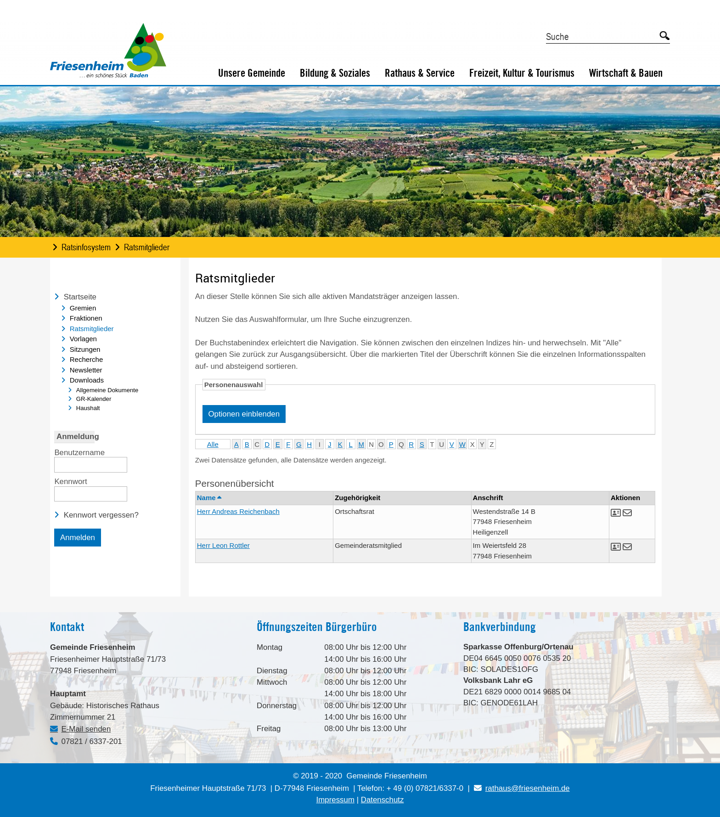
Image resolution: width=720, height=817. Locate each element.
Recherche (86, 359)
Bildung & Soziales (335, 73)
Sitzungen (85, 349)
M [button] (362, 444)
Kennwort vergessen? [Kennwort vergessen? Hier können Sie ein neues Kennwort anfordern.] (101, 515)
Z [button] (491, 444)
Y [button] (482, 444)
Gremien (83, 308)
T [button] (432, 444)
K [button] (340, 444)
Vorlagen (83, 339)
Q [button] (401, 444)
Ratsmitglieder (146, 247)
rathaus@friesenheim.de (521, 788)
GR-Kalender (94, 398)
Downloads (87, 380)
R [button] (411, 444)
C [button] (256, 444)
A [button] (236, 444)
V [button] (452, 444)
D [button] (267, 444)
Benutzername (79, 452)
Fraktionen (86, 318)
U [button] (441, 444)
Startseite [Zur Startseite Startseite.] (80, 297)
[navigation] (115, 354)
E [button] (278, 444)
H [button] (309, 444)
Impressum (335, 799)
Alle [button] (213, 444)
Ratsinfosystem (86, 247)
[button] (617, 514)
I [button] (320, 444)
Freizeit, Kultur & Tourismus (521, 73)
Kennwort (70, 481)
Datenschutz (382, 799)
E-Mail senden (86, 729)
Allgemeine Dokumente (107, 390)
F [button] (288, 444)
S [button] (422, 444)
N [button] (371, 444)
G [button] (299, 444)
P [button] (391, 444)
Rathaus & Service (420, 73)
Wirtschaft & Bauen (626, 73)
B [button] (247, 444)
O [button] (381, 444)
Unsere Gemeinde (251, 73)
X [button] (472, 444)
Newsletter (86, 370)
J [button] (330, 444)
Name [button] (208, 497)
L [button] (351, 444)
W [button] (462, 444)
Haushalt (88, 408)
